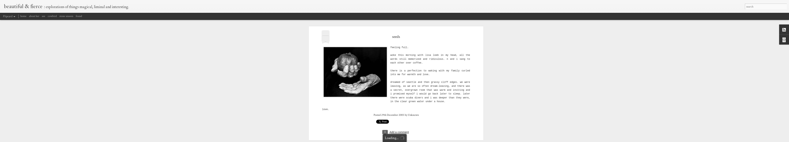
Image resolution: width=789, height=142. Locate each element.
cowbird (52, 16)
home (23, 16)
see (43, 16)
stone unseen (66, 16)
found (79, 16)
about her (34, 16)
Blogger (440, 139)
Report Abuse (450, 139)
